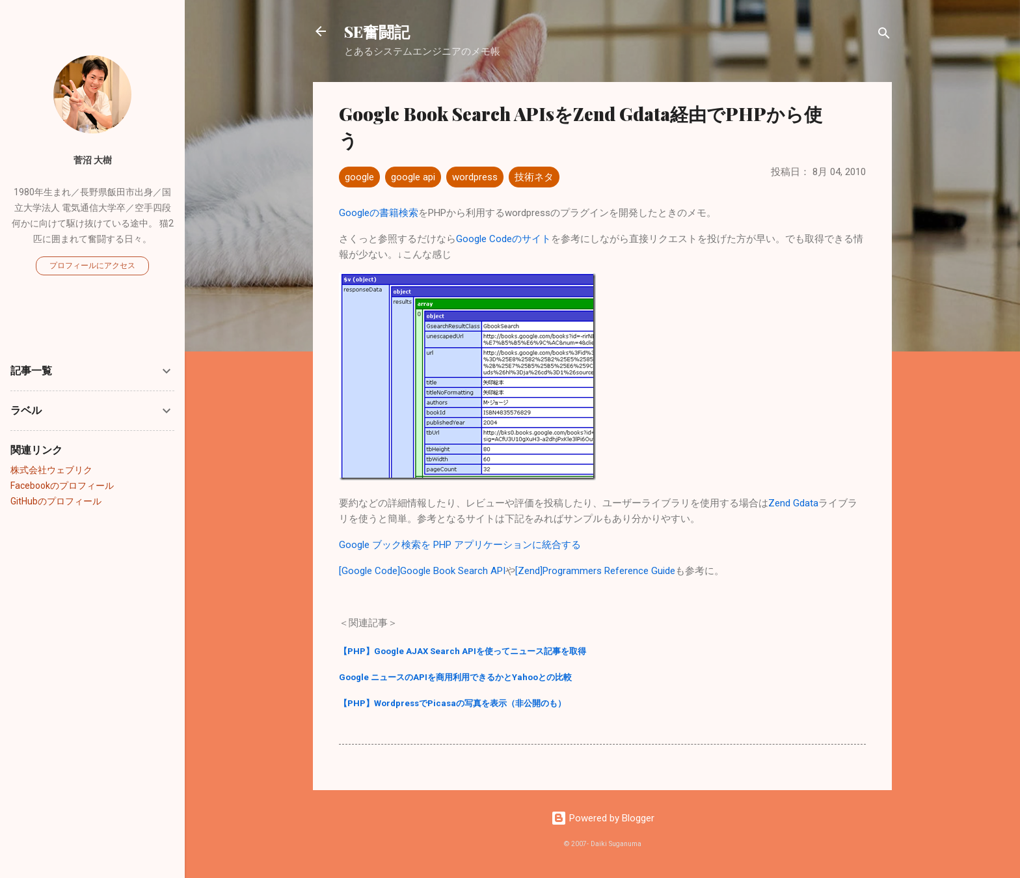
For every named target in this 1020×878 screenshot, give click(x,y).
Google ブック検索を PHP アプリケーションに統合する (460, 545)
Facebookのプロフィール (62, 485)
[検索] (884, 35)
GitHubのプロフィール (55, 501)
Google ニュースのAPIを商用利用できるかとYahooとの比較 (455, 677)
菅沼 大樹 (93, 160)
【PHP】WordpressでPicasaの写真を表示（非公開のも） (452, 703)
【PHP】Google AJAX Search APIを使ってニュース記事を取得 (462, 651)
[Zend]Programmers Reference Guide (595, 571)
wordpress (475, 177)
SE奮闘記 (377, 31)
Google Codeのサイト (503, 239)
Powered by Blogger (602, 818)
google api (413, 177)
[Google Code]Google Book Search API (422, 571)
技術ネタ (534, 177)
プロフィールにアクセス (92, 265)
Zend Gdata (793, 503)
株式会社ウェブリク (51, 470)
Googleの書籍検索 (378, 213)
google (359, 177)
